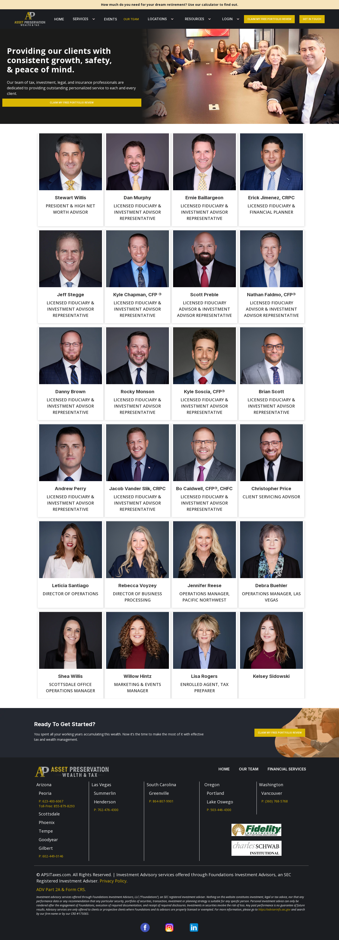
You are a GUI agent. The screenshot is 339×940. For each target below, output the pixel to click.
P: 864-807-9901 (161, 801)
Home (59, 19)
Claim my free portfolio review (269, 19)
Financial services (287, 769)
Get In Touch (312, 19)
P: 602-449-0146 (51, 856)
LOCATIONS (157, 19)
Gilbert (46, 848)
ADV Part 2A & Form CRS (60, 889)
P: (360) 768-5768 (274, 801)
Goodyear (48, 839)
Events (110, 19)
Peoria (45, 793)
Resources (194, 19)
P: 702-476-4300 (106, 810)
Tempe (46, 831)
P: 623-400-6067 (51, 801)
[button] (83, 19)
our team (131, 19)
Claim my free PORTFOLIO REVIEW (72, 102)
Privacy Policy (113, 881)
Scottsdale (49, 814)
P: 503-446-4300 (219, 810)
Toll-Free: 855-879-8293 (57, 806)
